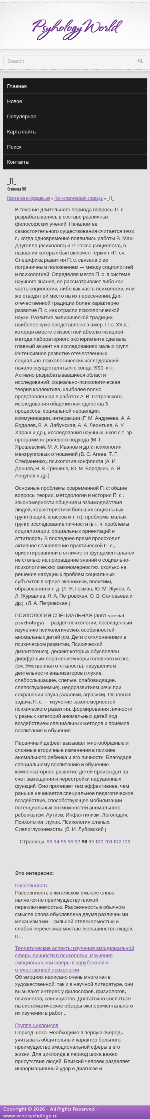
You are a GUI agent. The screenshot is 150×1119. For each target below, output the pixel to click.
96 (71, 841)
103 (126, 841)
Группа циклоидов (37, 1025)
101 (108, 841)
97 (77, 841)
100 (99, 841)
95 (63, 841)
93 (49, 841)
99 (91, 841)
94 (57, 841)
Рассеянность (32, 885)
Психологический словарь (78, 198)
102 (117, 841)
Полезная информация (28, 198)
